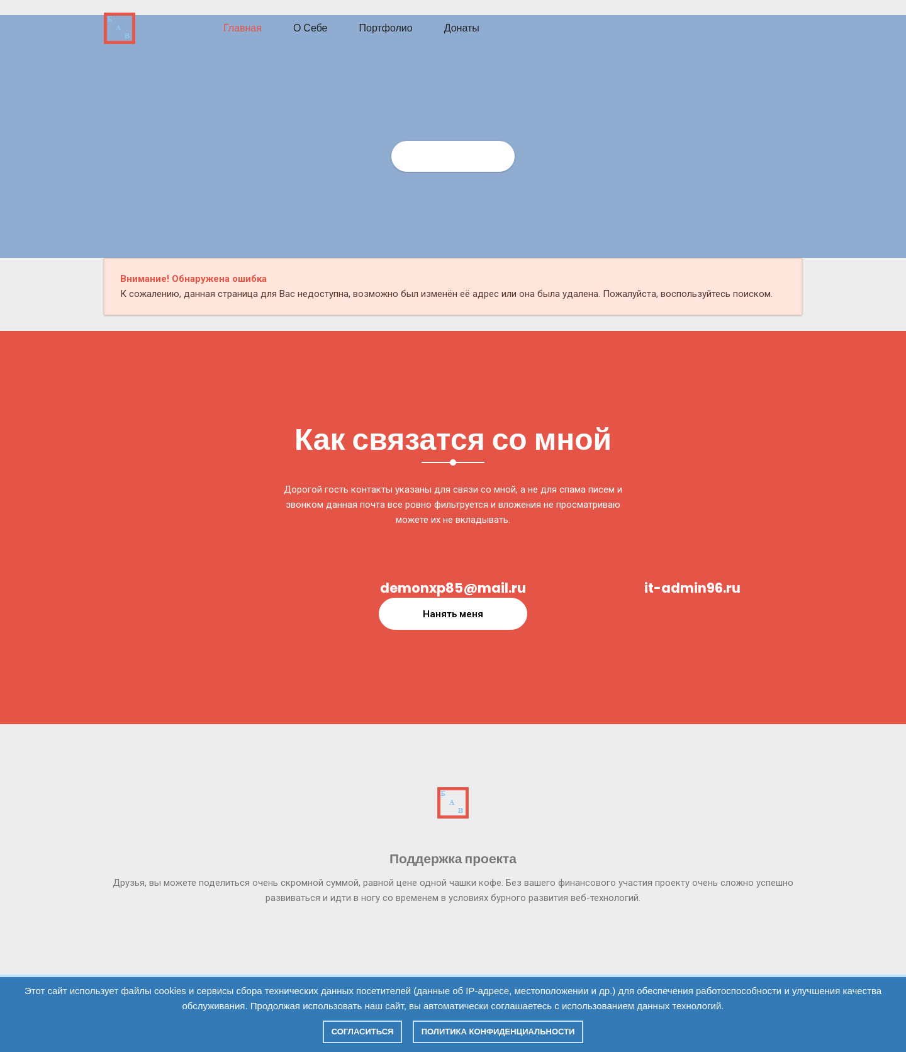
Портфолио (386, 28)
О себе (310, 28)
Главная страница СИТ (453, 156)
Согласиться (363, 1031)
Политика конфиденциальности (498, 1031)
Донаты (461, 28)
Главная (242, 28)
